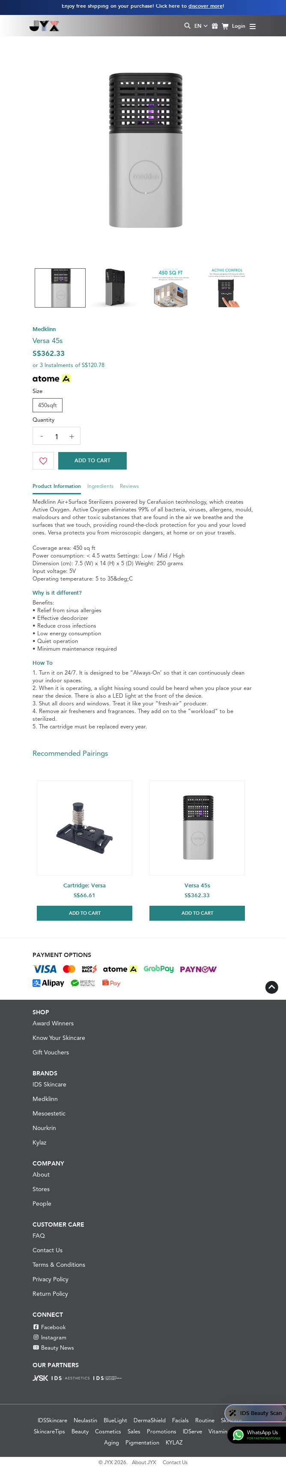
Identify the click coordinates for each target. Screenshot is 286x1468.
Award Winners (53, 1023)
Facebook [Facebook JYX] (49, 1327)
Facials (180, 1420)
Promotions (161, 1431)
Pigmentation (142, 1442)
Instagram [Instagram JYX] (49, 1337)
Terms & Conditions (59, 1264)
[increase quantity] (71, 436)
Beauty (80, 1431)
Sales (134, 1431)
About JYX (144, 1462)
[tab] (57, 488)
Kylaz (39, 1142)
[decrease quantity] (41, 435)
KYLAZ (174, 1442)
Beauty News (53, 1348)
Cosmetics (108, 1431)
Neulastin (85, 1420)
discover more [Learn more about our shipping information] (205, 6)
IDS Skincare (49, 1084)
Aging (111, 1442)
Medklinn (45, 1098)
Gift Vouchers (51, 1052)
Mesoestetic (49, 1113)
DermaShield (150, 1420)
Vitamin (218, 1431)
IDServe (192, 1431)
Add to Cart (92, 461)
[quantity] (56, 436)
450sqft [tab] (47, 405)
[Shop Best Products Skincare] (44, 25)
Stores (41, 1189)
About (41, 1174)
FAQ (39, 1235)
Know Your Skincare (59, 1037)
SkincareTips (49, 1431)
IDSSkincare (52, 1420)
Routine (204, 1420)
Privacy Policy (51, 1279)
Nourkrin (44, 1127)
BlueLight (115, 1420)
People (42, 1203)
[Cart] (92, 461)
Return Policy (50, 1293)
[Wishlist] (43, 461)
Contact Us (48, 1250)
